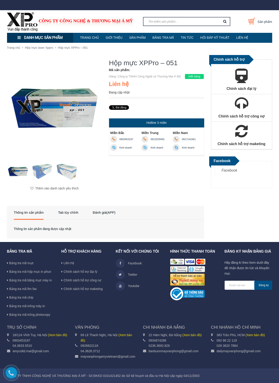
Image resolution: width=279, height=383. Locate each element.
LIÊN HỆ (242, 37)
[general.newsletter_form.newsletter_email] (248, 285)
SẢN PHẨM (137, 37)
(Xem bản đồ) (57, 335)
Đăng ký (264, 285)
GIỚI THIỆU (114, 37)
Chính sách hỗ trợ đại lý (80, 271)
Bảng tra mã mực (21, 263)
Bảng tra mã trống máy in (27, 306)
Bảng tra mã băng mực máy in (30, 280)
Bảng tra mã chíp (21, 297)
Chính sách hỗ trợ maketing (83, 289)
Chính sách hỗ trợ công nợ (83, 280)
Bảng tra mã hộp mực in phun (30, 271)
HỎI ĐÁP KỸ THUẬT (215, 37)
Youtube (128, 286)
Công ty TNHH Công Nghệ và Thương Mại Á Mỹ (149, 76)
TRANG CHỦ (89, 37)
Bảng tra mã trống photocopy (29, 314)
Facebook (229, 170)
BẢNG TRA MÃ (163, 37)
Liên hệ (69, 263)
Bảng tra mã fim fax (23, 289)
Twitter (126, 274)
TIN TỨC (187, 37)
